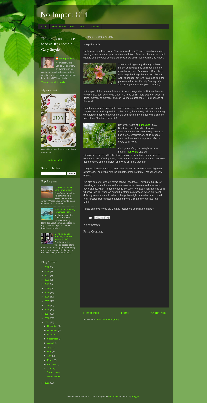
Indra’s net (144, 125)
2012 (47, 322)
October (51, 334)
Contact (95, 26)
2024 (47, 271)
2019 (47, 292)
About (44, 26)
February (52, 364)
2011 (47, 383)
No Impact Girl (64, 14)
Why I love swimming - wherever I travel (64, 210)
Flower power (53, 372)
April (49, 356)
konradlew (113, 396)
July (49, 347)
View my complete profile (53, 82)
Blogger (135, 396)
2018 (47, 297)
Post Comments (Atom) (108, 319)
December (52, 326)
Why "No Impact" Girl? (63, 26)
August (51, 343)
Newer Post (91, 312)
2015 (47, 309)
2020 (47, 288)
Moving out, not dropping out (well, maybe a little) (63, 236)
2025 (47, 267)
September (53, 339)
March (50, 360)
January (51, 368)
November (52, 330)
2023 (47, 275)
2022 (47, 280)
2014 (47, 314)
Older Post (158, 312)
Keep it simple (53, 376)
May (49, 351)
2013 (47, 318)
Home (125, 312)
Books (83, 26)
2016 (47, 305)
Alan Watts (132, 151)
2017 (47, 301)
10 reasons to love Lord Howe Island (63, 188)
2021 (47, 284)
